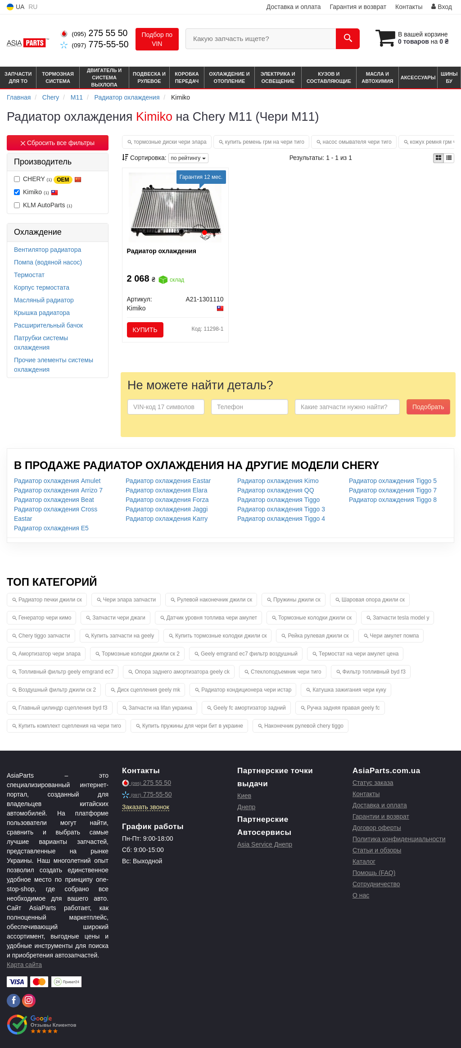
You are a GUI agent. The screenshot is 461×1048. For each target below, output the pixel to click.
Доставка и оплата (294, 6)
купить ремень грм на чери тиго (264, 142)
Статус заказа (373, 782)
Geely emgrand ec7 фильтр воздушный (249, 654)
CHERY (47, 179)
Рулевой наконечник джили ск (214, 600)
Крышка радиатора (42, 312)
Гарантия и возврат (358, 6)
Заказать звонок (145, 807)
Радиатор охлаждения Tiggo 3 (281, 509)
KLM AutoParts (43, 205)
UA (15, 7)
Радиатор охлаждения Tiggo (278, 499)
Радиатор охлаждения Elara (166, 490)
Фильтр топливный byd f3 (374, 672)
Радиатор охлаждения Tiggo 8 (393, 499)
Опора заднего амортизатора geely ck (182, 672)
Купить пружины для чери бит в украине (192, 726)
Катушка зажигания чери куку (349, 690)
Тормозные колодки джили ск (315, 618)
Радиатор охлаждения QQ (275, 490)
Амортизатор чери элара (49, 654)
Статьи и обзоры (377, 850)
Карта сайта (24, 964)
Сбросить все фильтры (58, 142)
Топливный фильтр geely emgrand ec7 (65, 672)
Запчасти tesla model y (401, 618)
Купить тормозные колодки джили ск (221, 636)
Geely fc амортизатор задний (249, 708)
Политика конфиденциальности (399, 839)
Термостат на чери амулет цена (358, 654)
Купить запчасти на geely (122, 636)
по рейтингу (188, 158)
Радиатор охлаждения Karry (167, 518)
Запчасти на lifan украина (160, 708)
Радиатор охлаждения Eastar (168, 480)
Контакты (408, 6)
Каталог (364, 861)
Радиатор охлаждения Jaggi (167, 509)
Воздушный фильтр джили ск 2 (57, 690)
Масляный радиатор (44, 300)
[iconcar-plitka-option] (438, 158)
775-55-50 (94, 44)
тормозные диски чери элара (170, 142)
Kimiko (36, 192)
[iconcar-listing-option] (448, 158)
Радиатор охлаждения (161, 251)
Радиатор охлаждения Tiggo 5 (393, 480)
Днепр (246, 807)
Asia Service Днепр (264, 844)
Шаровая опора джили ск (373, 600)
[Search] (348, 38)
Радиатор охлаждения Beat (54, 499)
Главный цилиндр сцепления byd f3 (63, 708)
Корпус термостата (41, 287)
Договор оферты (377, 827)
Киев (244, 795)
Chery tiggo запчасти (44, 636)
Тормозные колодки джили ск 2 (141, 654)
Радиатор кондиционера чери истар (246, 690)
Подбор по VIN (157, 39)
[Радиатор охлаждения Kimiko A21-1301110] (175, 206)
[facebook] (13, 1000)
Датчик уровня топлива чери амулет (212, 618)
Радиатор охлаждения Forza (167, 499)
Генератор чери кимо (44, 618)
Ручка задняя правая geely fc (343, 708)
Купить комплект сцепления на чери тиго (69, 726)
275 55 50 (93, 33)
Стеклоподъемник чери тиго (286, 672)
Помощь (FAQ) (374, 872)
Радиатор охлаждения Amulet (57, 480)
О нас (361, 895)
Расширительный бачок (48, 325)
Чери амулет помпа (394, 636)
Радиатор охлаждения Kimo (278, 480)
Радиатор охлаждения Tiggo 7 (393, 490)
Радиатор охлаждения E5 (51, 528)
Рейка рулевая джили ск (318, 636)
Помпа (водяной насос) (48, 262)
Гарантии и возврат (381, 816)
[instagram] (29, 1000)
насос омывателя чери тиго (357, 142)
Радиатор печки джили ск (50, 600)
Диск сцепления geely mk (148, 690)
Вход (441, 6)
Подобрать (428, 406)
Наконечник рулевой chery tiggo (303, 726)
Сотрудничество (376, 884)
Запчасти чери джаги (118, 618)
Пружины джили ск (297, 600)
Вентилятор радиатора (47, 249)
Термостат (29, 274)
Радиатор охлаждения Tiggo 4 (281, 518)
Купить (145, 329)
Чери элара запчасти (129, 600)
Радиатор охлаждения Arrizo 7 (58, 490)
